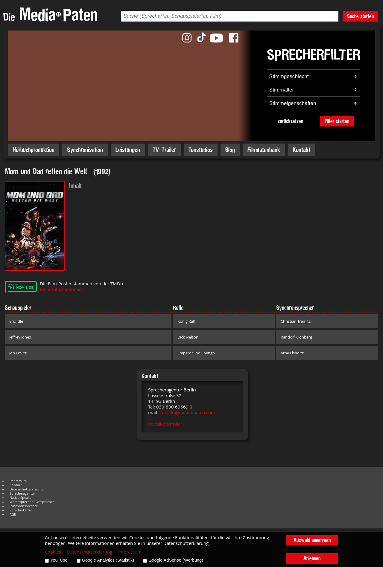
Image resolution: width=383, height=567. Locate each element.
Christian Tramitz (296, 321)
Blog (230, 149)
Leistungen (127, 149)
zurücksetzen (290, 121)
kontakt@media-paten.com (187, 412)
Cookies (53, 552)
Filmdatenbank (263, 149)
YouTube (59, 560)
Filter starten (337, 121)
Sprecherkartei (21, 510)
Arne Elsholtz (292, 353)
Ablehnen (311, 558)
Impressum (18, 481)
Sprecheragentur (22, 493)
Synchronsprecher (23, 506)
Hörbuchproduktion (33, 149)
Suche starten (360, 16)
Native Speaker (21, 498)
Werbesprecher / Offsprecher (32, 502)
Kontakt (301, 149)
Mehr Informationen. (61, 289)
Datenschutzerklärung (26, 489)
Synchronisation (85, 149)
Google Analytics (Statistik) (108, 560)
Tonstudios (201, 149)
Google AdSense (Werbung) (175, 560)
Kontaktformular (165, 424)
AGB (13, 514)
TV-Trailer (164, 149)
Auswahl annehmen (312, 540)
